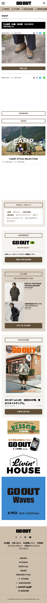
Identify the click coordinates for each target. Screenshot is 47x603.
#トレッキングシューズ (15, 218)
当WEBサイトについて (32, 546)
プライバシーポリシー (14, 546)
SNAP (23, 570)
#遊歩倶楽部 (27, 212)
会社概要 (7, 543)
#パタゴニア (11, 221)
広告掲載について (29, 543)
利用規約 (40, 543)
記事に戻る (23, 68)
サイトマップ (23, 548)
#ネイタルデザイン (31, 218)
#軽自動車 (10, 215)
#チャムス (16, 212)
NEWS (23, 558)
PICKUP (23, 562)
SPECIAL (23, 566)
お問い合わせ (16, 543)
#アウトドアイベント (23, 215)
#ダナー (35, 215)
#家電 (9, 212)
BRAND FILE (23, 574)
